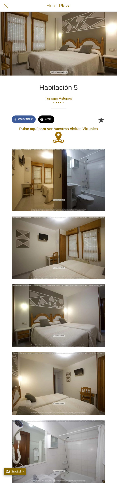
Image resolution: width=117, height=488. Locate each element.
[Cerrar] (6, 6)
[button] (15, 472)
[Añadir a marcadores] (101, 119)
